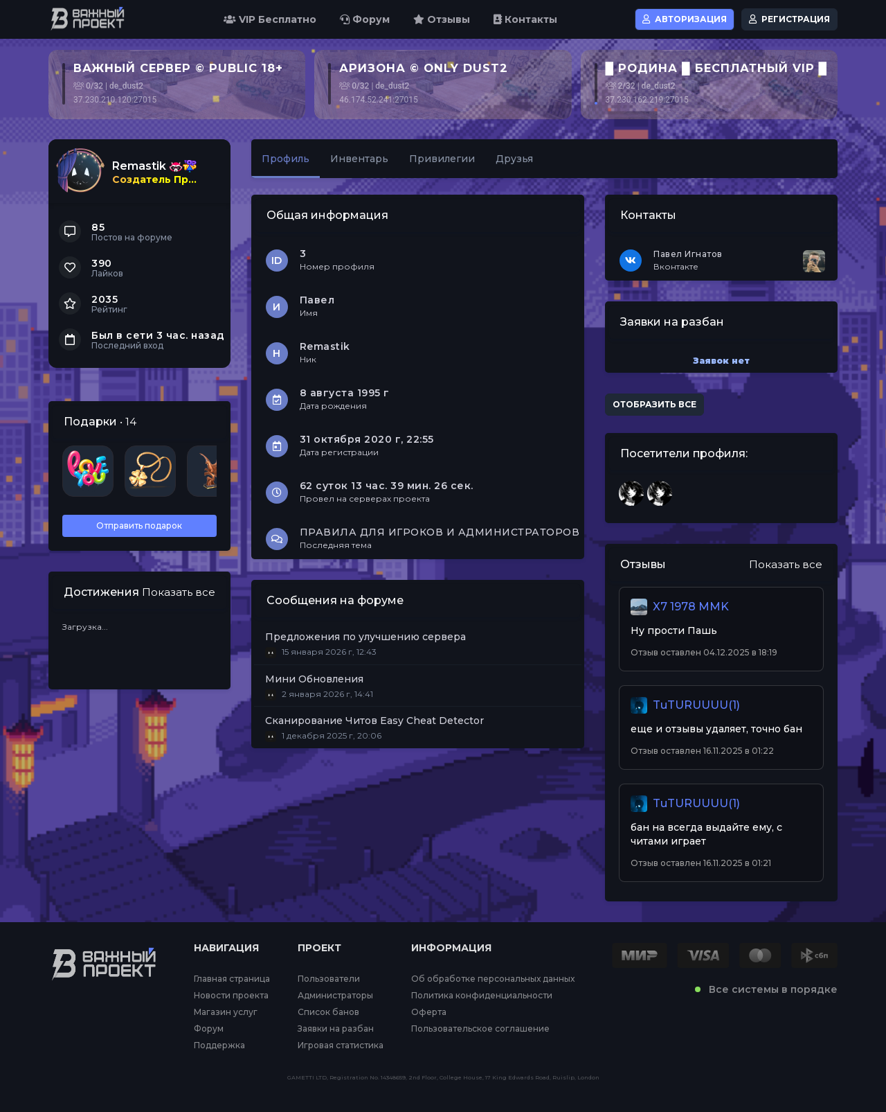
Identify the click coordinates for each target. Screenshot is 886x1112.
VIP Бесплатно (270, 19)
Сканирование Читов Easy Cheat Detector (374, 720)
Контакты (525, 19)
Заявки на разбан (336, 1029)
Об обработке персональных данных (493, 979)
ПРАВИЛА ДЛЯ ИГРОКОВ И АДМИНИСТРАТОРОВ (440, 532)
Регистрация (789, 19)
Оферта (428, 1012)
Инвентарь (359, 158)
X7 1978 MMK (691, 606)
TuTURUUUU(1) (696, 705)
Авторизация (684, 19)
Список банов (328, 1012)
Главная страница (232, 979)
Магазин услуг (225, 1012)
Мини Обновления (314, 679)
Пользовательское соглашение (480, 1029)
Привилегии (442, 158)
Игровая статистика (340, 1045)
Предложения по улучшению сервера (365, 636)
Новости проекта (231, 995)
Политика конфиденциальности (481, 995)
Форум (365, 19)
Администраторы (335, 995)
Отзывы (441, 19)
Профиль (285, 158)
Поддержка (219, 1045)
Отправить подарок (139, 525)
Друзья (514, 158)
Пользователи (329, 979)
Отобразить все (654, 404)
